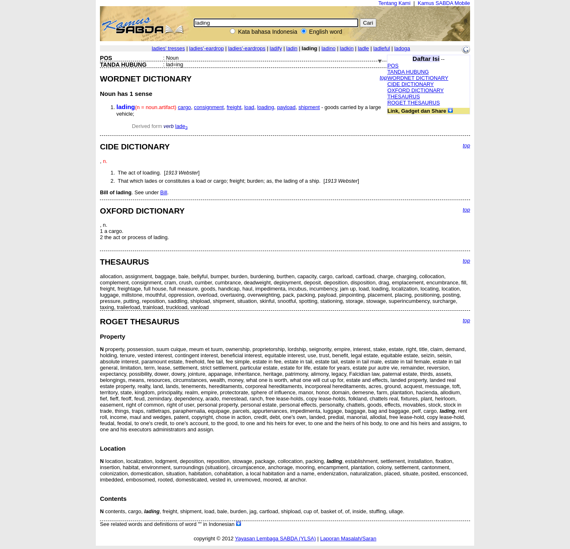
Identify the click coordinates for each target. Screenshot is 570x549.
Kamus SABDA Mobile (444, 3)
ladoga (402, 48)
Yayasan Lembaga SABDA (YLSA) (275, 538)
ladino (329, 48)
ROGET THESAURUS (413, 103)
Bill (163, 192)
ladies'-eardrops (247, 48)
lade (181, 126)
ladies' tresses (168, 48)
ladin (291, 48)
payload (286, 107)
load (249, 107)
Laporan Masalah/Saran (348, 538)
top (383, 77)
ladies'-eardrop (206, 48)
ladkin (346, 48)
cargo (184, 107)
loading (265, 107)
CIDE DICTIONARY (410, 84)
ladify (276, 48)
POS (393, 66)
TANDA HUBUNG (408, 72)
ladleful (381, 48)
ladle (363, 48)
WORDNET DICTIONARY (417, 78)
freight (234, 107)
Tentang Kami (394, 3)
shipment (309, 107)
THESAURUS (403, 96)
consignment (209, 107)
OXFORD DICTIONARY (415, 90)
